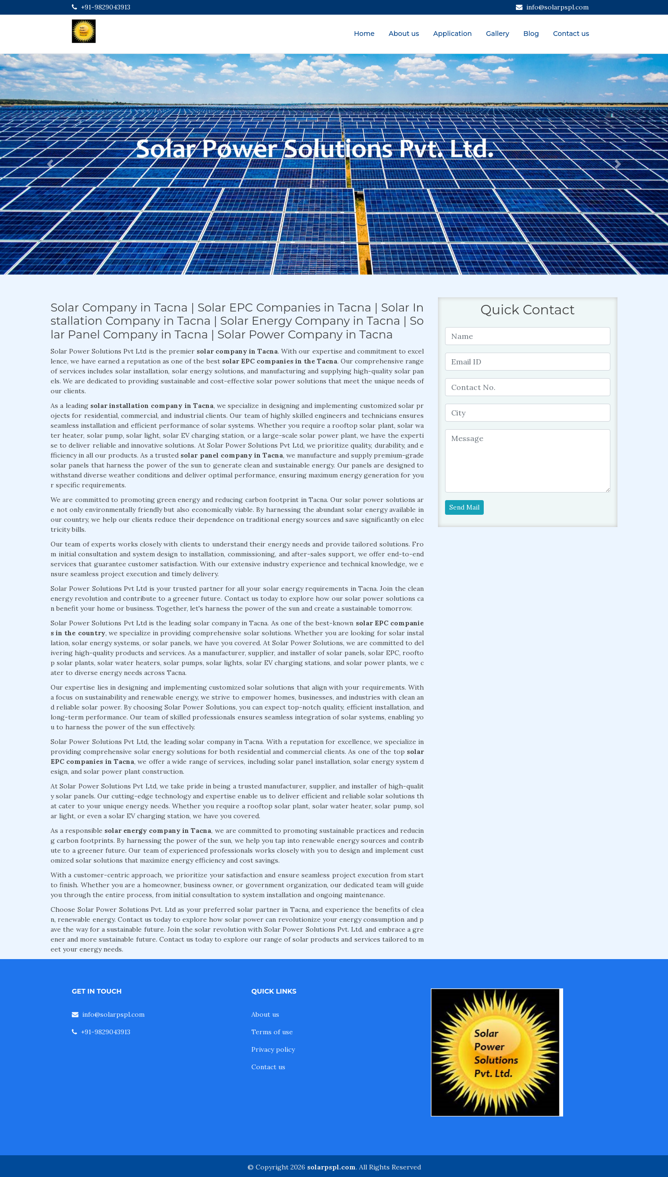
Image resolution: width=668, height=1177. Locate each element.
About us (404, 33)
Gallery (497, 33)
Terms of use (272, 1032)
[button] (50, 164)
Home (364, 33)
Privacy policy (273, 1049)
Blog (531, 33)
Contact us (571, 33)
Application (452, 33)
